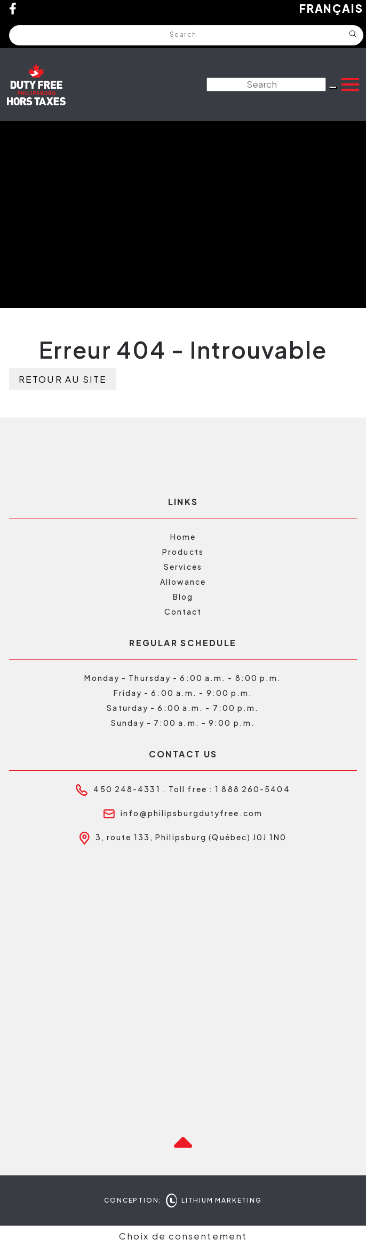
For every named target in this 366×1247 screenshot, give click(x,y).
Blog (183, 596)
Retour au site (63, 379)
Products (183, 551)
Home (183, 536)
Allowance (183, 581)
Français (331, 8)
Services (183, 566)
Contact (183, 611)
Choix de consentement (183, 1236)
